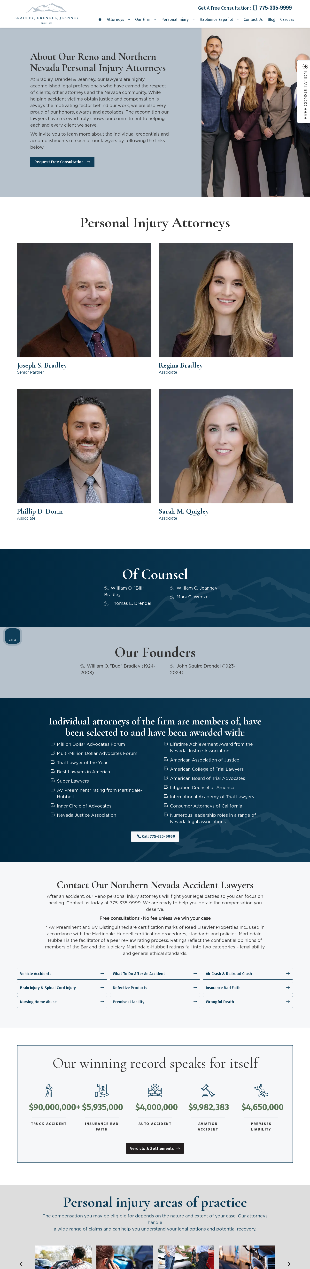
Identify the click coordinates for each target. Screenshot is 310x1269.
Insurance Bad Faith (247, 782)
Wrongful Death (247, 793)
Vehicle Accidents (62, 772)
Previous (21, 1057)
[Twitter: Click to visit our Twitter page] (99, 1220)
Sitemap (93, 1264)
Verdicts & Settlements (155, 940)
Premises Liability (154, 793)
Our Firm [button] (142, 19)
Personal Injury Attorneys (183, 1185)
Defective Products (154, 782)
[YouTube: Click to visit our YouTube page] (108, 1220)
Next (289, 1057)
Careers (287, 19)
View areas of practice (155, 1115)
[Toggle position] (284, 1114)
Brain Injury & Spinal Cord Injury (62, 782)
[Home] (100, 21)
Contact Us (253, 19)
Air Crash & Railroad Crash (247, 772)
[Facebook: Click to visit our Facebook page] (91, 1220)
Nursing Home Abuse (62, 793)
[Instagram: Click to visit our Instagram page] (128, 1220)
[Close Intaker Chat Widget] (294, 1114)
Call (156, 635)
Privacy (111, 1264)
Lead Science (69, 1264)
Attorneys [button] (115, 19)
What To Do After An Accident (154, 772)
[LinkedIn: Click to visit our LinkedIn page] (119, 1220)
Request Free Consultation (68, 162)
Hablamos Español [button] (216, 19)
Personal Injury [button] (175, 19)
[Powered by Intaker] (269, 1258)
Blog (271, 19)
